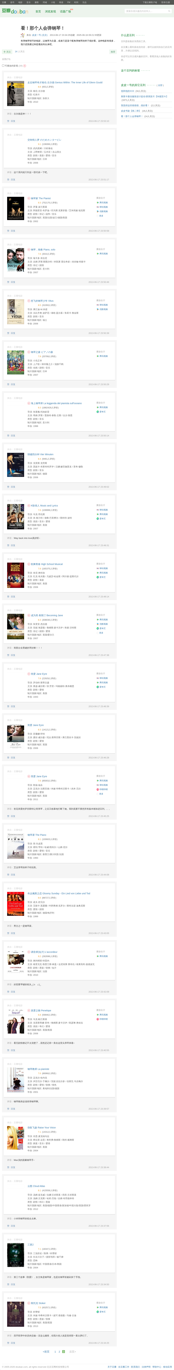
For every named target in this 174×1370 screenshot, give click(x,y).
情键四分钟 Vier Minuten (40, 454)
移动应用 (167, 1367)
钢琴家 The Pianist (39, 198)
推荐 (113, 52)
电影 (20, 2)
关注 (8, 52)
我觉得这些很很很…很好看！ (135, 105)
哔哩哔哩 (102, 789)
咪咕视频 (102, 207)
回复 (13, 121)
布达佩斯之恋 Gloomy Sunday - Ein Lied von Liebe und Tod (59, 893)
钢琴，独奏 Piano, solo (41, 249)
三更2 (31, 1244)
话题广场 (65, 11)
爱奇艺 (101, 411)
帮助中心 (156, 1367)
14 (16, 51)
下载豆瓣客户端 (150, 2)
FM (68, 2)
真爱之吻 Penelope (39, 1010)
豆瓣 (4, 2)
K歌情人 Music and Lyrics (43, 505)
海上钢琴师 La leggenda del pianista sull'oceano (55, 403)
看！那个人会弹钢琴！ (132, 116)
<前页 (46, 1351)
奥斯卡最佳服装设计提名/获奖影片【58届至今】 (144, 96)
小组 (53, 2)
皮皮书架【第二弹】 (131, 111)
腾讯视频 (102, 202)
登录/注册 (165, 2)
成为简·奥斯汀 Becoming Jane (45, 615)
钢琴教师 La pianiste (38, 1069)
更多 (99, 216)
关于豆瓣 (112, 1367)
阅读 (61, 2)
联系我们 (135, 1367)
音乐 (29, 2)
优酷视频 (102, 211)
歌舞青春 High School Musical (45, 564)
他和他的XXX (127, 91)
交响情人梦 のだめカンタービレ (45, 139)
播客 (37, 2)
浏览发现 (51, 11)
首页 (38, 11)
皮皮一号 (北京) (40, 35)
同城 (45, 2)
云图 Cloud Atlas (36, 1186)
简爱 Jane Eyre (37, 674)
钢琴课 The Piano (37, 835)
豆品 (84, 2)
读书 (12, 2)
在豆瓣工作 (123, 1367)
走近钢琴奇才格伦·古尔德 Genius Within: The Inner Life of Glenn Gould (65, 82)
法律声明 (146, 1367)
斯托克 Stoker (37, 1303)
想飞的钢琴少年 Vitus (41, 300)
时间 (76, 2)
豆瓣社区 (17, 11)
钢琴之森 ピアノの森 (40, 352)
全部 (6, 59)
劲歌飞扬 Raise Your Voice (42, 1127)
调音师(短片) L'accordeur (42, 952)
